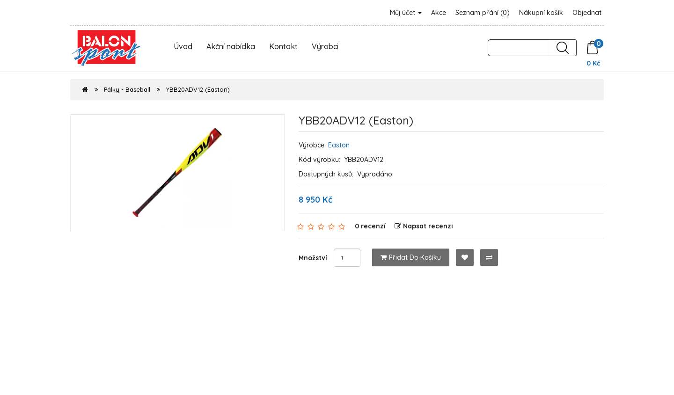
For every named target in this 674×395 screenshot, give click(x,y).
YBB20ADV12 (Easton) (198, 89)
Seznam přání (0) (482, 12)
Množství (313, 258)
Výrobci (325, 46)
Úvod (183, 46)
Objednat (586, 12)
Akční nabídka (230, 46)
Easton (339, 145)
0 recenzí (370, 226)
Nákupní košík (541, 12)
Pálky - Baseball (127, 89)
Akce (438, 12)
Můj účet (406, 12)
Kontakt (283, 46)
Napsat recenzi (424, 226)
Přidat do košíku (411, 257)
